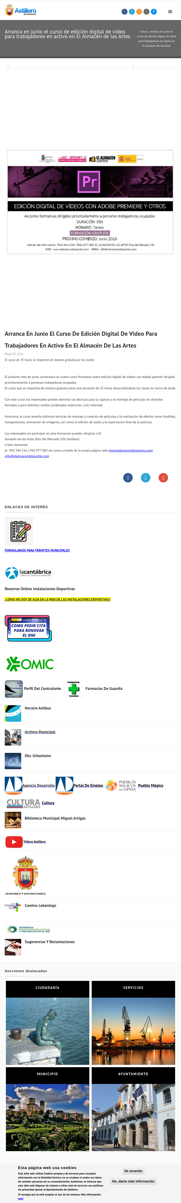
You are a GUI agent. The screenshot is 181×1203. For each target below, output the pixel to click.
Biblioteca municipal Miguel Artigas (55, 818)
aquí (20, 1199)
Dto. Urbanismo (38, 755)
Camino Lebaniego (40, 905)
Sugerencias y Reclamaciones (50, 941)
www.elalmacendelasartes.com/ (131, 450)
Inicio (143, 31)
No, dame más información (133, 1182)
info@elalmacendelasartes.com (27, 456)
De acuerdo (133, 1172)
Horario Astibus (38, 708)
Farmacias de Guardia (104, 688)
